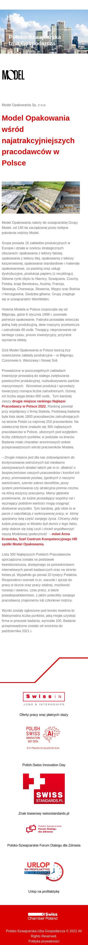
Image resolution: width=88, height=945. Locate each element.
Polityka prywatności (44, 941)
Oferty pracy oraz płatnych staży (44, 715)
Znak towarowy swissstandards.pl (44, 813)
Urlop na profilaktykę (43, 891)
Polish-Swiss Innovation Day (43, 765)
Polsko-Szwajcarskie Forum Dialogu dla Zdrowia (43, 845)
